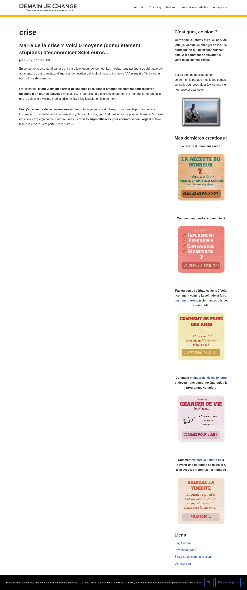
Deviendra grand (185, 549)
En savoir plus (228, 582)
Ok (209, 582)
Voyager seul (183, 563)
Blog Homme (183, 543)
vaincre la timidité (204, 459)
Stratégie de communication (193, 556)
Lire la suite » (64, 124)
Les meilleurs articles (194, 7)
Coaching (155, 7)
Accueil (139, 7)
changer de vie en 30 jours (208, 377)
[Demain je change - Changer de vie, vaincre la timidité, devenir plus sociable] (51, 7)
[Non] (242, 582)
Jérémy (28, 60)
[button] (226, 7)
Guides (170, 7)
